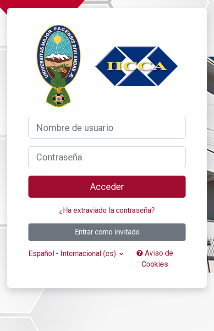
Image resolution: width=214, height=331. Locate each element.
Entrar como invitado (107, 232)
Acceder (107, 186)
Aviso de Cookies (155, 258)
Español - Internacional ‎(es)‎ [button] (73, 253)
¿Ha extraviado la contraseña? (107, 210)
